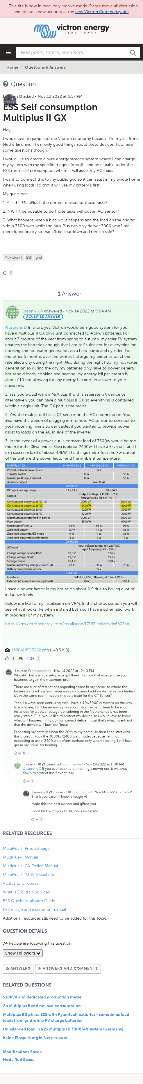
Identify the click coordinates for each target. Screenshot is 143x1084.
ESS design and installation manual (34, 909)
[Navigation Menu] (8, 52)
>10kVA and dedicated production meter (42, 997)
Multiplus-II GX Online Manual (30, 865)
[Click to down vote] (20, 753)
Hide (27, 658)
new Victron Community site (102, 11)
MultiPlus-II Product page (27, 848)
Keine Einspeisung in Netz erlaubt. (36, 1038)
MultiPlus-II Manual (20, 857)
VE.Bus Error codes (20, 883)
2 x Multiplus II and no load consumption (42, 1006)
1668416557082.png (30, 650)
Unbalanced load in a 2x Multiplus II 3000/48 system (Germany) (63, 1029)
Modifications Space (22, 1052)
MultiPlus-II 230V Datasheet (29, 874)
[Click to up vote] (15, 753)
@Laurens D (16, 327)
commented (41, 671)
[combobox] (78, 52)
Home (12, 67)
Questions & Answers (45, 67)
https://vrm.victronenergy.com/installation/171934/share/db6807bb (67, 623)
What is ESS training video (27, 892)
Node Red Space (19, 1060)
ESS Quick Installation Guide (29, 900)
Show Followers (22, 953)
